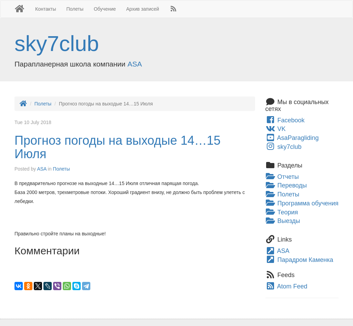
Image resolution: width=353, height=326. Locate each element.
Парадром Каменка (299, 259)
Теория (281, 212)
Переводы (286, 185)
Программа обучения (302, 203)
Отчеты (282, 176)
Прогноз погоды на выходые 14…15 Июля (117, 147)
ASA (135, 64)
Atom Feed (286, 286)
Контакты (45, 9)
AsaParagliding (292, 137)
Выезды (282, 220)
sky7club (56, 43)
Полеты (74, 9)
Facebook (285, 120)
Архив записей (142, 9)
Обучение (105, 9)
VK (275, 128)
